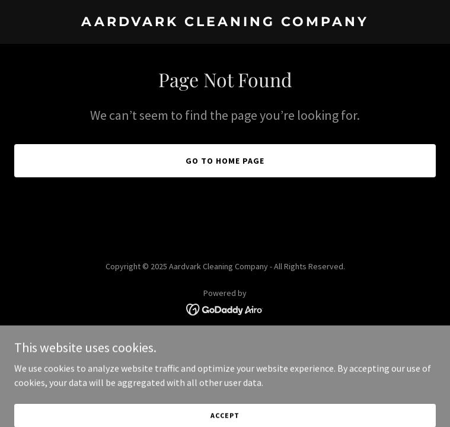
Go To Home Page (225, 160)
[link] (225, 22)
